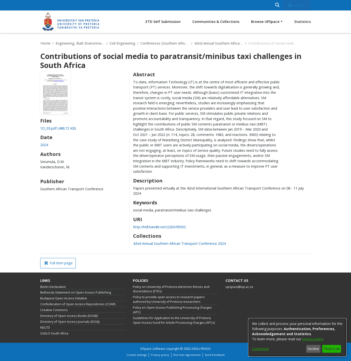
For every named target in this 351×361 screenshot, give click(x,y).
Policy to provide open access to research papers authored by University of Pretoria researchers (169, 299)
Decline (313, 348)
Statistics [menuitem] (302, 21)
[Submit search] (277, 5)
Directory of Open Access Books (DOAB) (69, 316)
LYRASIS (205, 349)
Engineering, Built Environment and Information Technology (80, 43)
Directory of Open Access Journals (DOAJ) (69, 322)
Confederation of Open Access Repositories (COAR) (77, 304)
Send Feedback (215, 355)
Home (45, 43)
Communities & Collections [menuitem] (215, 21)
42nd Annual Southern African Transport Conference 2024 (218, 43)
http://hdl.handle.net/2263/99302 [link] (159, 227)
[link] (58, 128)
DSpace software (152, 349)
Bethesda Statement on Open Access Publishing (75, 292)
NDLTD (45, 327)
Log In (296, 5)
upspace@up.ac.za (239, 287)
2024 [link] (44, 144)
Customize (260, 348)
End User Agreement (187, 355)
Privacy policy (160, 355)
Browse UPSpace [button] (265, 21)
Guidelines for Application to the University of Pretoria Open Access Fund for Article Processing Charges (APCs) (174, 320)
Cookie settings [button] (137, 355)
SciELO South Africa (54, 333)
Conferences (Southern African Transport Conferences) (164, 43)
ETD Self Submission (163, 21)
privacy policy (312, 339)
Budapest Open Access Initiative (63, 298)
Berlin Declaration (53, 287)
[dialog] (297, 337)
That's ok (331, 348)
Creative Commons (54, 310)
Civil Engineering (122, 43)
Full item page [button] (58, 263)
